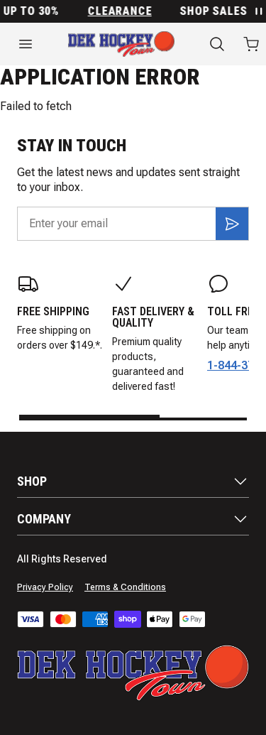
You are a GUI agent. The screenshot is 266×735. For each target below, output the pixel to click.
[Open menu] (25, 44)
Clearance (123, 11)
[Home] (121, 44)
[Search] (217, 44)
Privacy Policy (45, 587)
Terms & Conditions (125, 587)
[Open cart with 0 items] (251, 44)
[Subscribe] (232, 223)
